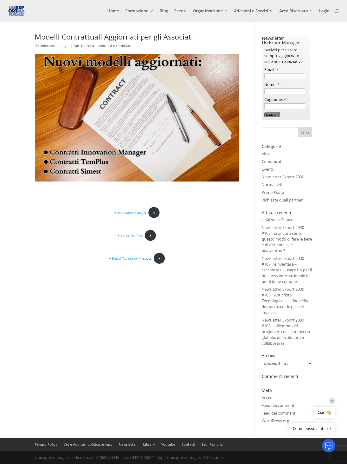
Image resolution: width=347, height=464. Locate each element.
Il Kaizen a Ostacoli (278, 219)
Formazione (136, 11)
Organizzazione (208, 11)
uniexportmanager (55, 45)
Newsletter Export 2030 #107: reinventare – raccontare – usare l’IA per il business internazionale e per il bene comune (287, 270)
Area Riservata (293, 11)
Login (324, 11)
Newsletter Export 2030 (283, 177)
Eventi (180, 11)
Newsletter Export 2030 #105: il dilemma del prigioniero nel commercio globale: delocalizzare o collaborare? (286, 331)
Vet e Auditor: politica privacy (88, 444)
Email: (271, 69)
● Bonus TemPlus (130, 235)
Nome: (272, 84)
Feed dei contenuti (278, 405)
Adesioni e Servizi (251, 11)
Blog (164, 11)
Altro (266, 153)
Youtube (168, 444)
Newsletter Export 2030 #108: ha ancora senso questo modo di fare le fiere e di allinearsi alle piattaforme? (287, 239)
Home (113, 11)
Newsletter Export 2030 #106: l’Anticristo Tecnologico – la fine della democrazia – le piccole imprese (285, 301)
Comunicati (272, 161)
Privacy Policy (46, 444)
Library (149, 444)
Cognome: (275, 99)
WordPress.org (275, 421)
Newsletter (128, 444)
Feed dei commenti (279, 413)
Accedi (268, 397)
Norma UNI (272, 184)
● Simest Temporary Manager (130, 258)
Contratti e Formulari (115, 45)
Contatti (188, 444)
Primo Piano (273, 192)
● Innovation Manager (130, 212)
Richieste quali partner (282, 200)
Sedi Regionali (213, 444)
